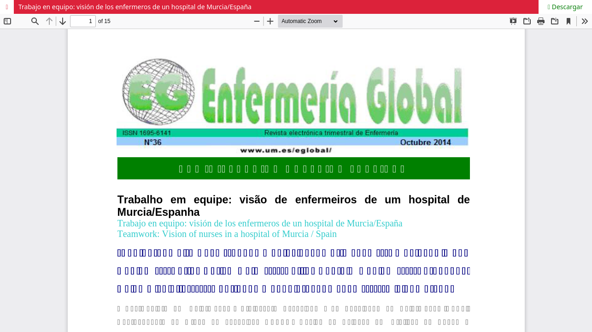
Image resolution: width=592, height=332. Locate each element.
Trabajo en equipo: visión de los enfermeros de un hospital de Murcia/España (135, 6)
